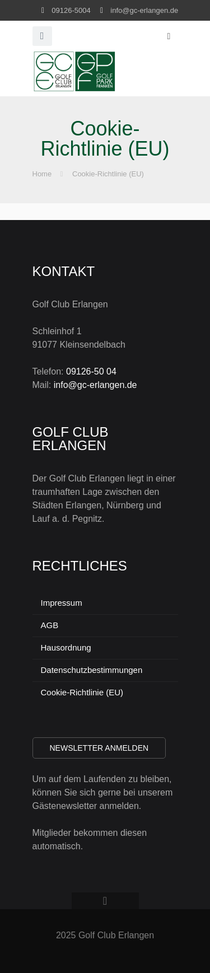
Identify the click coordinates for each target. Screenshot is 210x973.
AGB (50, 625)
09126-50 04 (91, 371)
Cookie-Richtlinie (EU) (108, 174)
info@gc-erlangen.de (144, 10)
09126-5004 (71, 10)
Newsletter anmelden (99, 747)
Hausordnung (66, 647)
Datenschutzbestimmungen (92, 670)
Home (42, 174)
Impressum (61, 602)
